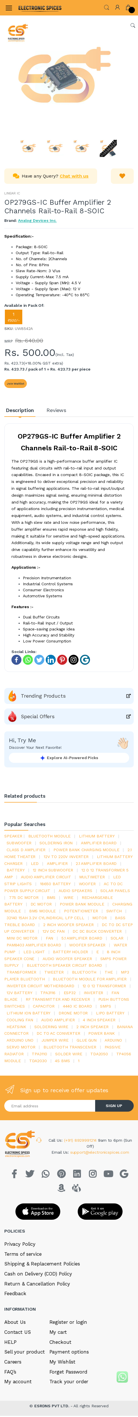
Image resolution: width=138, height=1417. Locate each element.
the (109, 972)
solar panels (115, 890)
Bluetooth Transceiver (69, 1047)
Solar (117, 938)
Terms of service (23, 1254)
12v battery (19, 992)
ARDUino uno (20, 1040)
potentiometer (81, 911)
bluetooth (84, 972)
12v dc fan (54, 931)
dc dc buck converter (97, 931)
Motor (99, 918)
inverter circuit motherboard (40, 986)
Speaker (13, 836)
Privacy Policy (19, 1244)
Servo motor (21, 1047)
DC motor (41, 904)
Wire (68, 897)
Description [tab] (20, 410)
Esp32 (70, 992)
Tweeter (54, 972)
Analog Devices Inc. (37, 220)
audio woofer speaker (67, 958)
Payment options (69, 1352)
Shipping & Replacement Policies (42, 1264)
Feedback (15, 1293)
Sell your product (24, 1352)
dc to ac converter (58, 1033)
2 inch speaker (92, 1026)
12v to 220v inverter (66, 856)
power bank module (82, 904)
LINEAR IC (12, 193)
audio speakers (75, 890)
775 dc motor (24, 897)
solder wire (68, 1054)
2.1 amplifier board (96, 863)
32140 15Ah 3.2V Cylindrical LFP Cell (45, 918)
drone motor (73, 1013)
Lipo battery (110, 1013)
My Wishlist (62, 1362)
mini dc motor (22, 938)
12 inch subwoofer (53, 870)
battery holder (70, 952)
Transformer (21, 972)
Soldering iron (56, 843)
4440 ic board (77, 1006)
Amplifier (57, 863)
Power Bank (101, 1033)
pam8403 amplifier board (34, 945)
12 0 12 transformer (104, 986)
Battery (16, 870)
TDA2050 (99, 1054)
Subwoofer (19, 843)
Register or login (68, 1322)
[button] (106, 7)
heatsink (16, 1026)
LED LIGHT (34, 952)
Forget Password (68, 1372)
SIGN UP (114, 1105)
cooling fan (20, 1020)
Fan (49, 938)
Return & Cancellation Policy (37, 1284)
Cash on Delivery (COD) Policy (38, 1274)
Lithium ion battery (28, 1013)
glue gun (87, 1040)
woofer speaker (87, 945)
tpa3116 (47, 992)
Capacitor (44, 1006)
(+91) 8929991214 (81, 1140)
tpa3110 (39, 1054)
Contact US (17, 1332)
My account (18, 1381)
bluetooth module (49, 836)
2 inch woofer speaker (68, 924)
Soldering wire (51, 1026)
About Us (15, 1322)
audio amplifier (58, 1020)
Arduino (113, 1040)
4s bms (62, 1060)
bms (51, 897)
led (35, 863)
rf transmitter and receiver (58, 999)
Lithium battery (97, 836)
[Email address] (49, 1106)
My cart (58, 1332)
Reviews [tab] (56, 410)
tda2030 (38, 1060)
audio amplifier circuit (46, 877)
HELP (10, 1342)
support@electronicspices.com (99, 1152)
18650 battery (55, 883)
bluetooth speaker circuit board (64, 965)
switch (114, 911)
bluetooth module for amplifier (90, 979)
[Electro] (32, 7)
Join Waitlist (15, 383)
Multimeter (92, 877)
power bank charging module (86, 849)
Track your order (69, 1381)
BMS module (42, 911)
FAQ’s (10, 1372)
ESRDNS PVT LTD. (52, 1406)
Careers (12, 1362)
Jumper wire (54, 1040)
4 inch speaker (99, 1020)
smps (105, 1006)
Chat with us (74, 176)
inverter (93, 992)
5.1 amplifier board (81, 938)
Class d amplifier (26, 849)
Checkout (60, 1342)
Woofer (87, 883)
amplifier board (99, 843)
